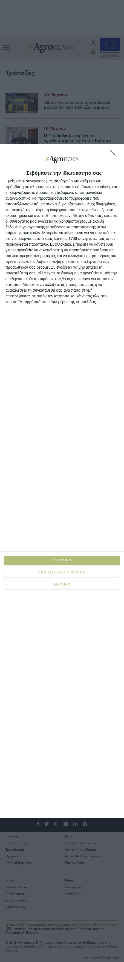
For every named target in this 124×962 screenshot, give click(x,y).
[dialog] (62, 481)
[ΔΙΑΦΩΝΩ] (114, 154)
